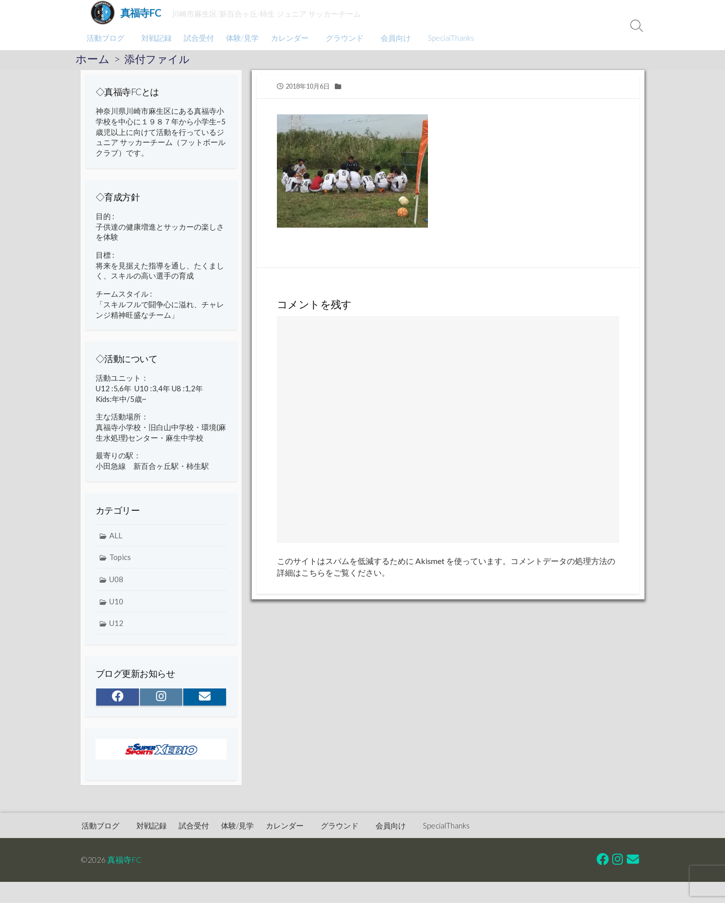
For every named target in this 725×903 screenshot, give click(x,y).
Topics (120, 562)
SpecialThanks (445, 37)
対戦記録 (155, 37)
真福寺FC (124, 859)
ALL (115, 539)
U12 (116, 628)
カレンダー (288, 37)
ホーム (93, 58)
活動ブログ (105, 37)
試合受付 (197, 37)
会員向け (391, 37)
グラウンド (341, 37)
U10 (116, 605)
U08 (116, 583)
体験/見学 (241, 37)
